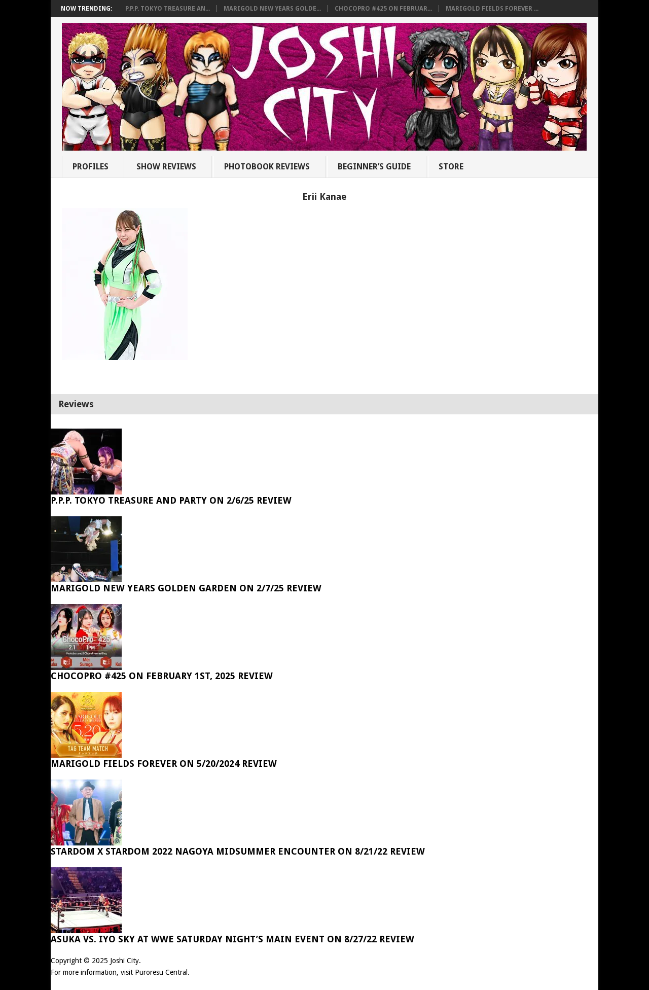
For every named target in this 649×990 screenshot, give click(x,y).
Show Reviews (166, 166)
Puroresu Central (161, 972)
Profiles (91, 166)
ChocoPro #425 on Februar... (383, 8)
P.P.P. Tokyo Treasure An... (167, 8)
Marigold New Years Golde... (272, 8)
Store (451, 166)
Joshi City (124, 961)
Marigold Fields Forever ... (492, 8)
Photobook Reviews (267, 166)
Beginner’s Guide (374, 166)
